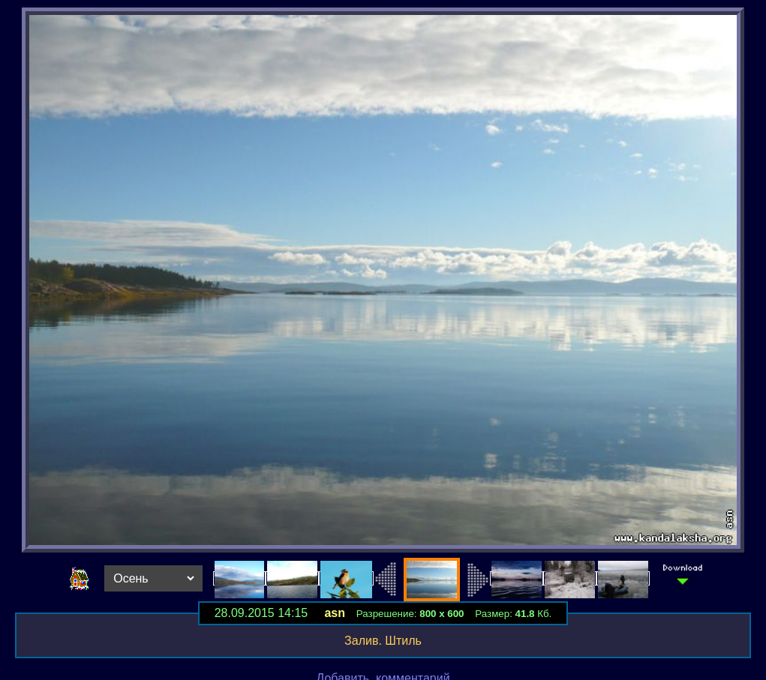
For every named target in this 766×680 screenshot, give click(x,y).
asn (334, 613)
